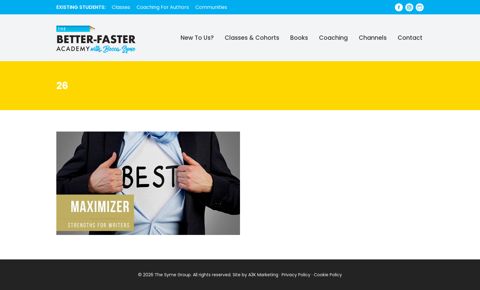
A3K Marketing (263, 275)
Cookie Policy (328, 275)
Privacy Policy (296, 275)
